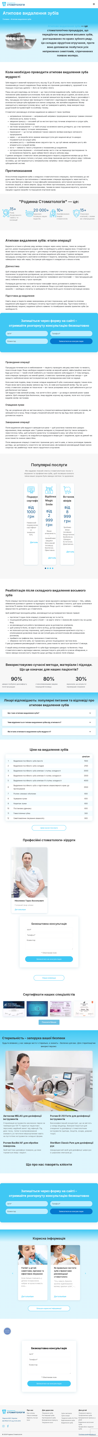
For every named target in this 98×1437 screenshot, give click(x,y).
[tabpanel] (31, 524)
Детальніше (36, 542)
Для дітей (83, 1410)
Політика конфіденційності (87, 1434)
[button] (94, 4)
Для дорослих (48, 1410)
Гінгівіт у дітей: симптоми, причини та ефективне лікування (32, 1271)
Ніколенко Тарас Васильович (29, 901)
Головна (6, 19)
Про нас (30, 1410)
